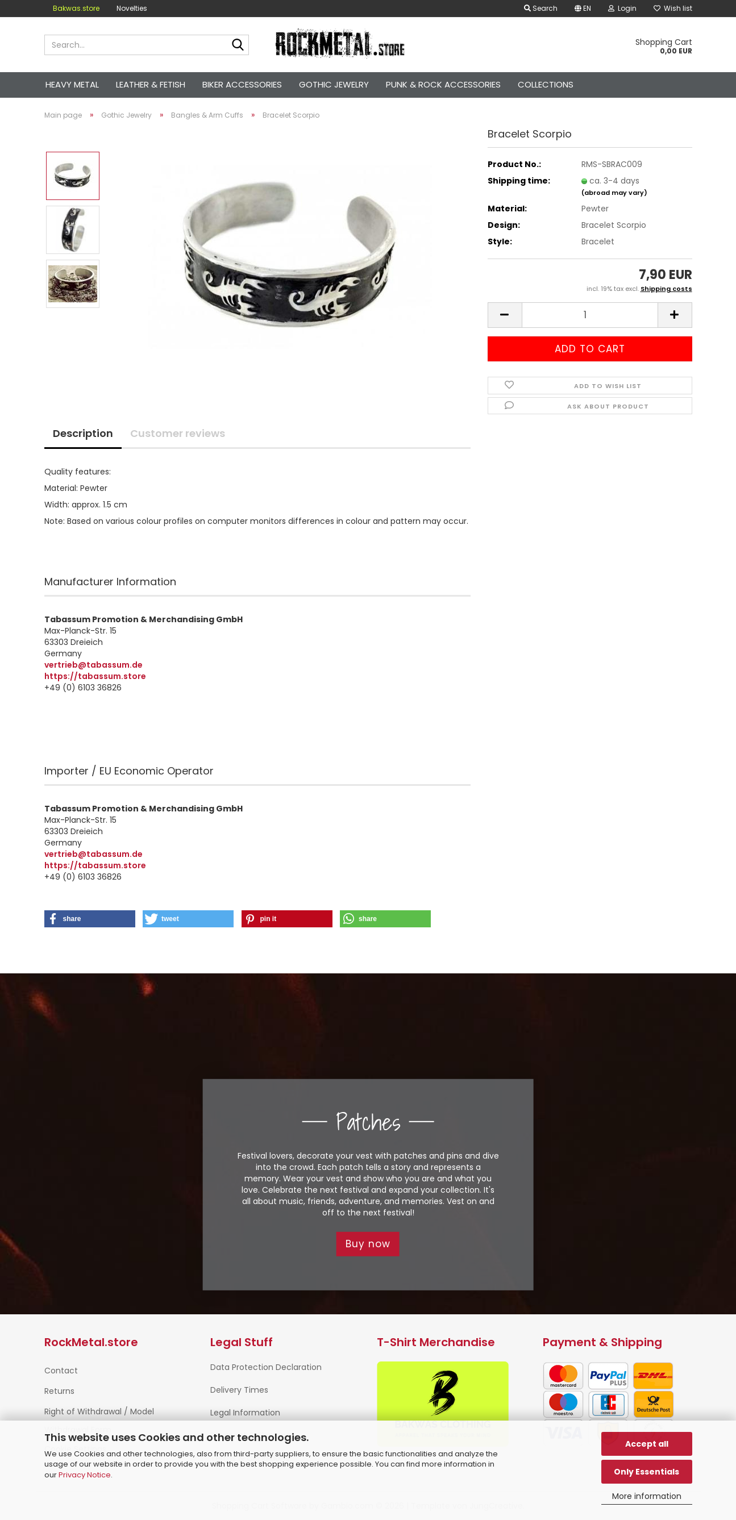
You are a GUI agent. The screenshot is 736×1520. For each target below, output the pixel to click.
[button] (583, 8)
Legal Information (245, 1412)
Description (83, 433)
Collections (545, 84)
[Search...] (238, 45)
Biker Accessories (242, 84)
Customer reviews (177, 433)
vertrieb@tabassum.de (93, 665)
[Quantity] (590, 315)
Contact (61, 1370)
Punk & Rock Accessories (443, 84)
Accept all (646, 1444)
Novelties (132, 8)
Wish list (673, 8)
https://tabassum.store (95, 676)
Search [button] (541, 8)
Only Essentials (646, 1471)
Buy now (368, 1244)
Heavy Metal (72, 84)
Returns (59, 1391)
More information (646, 1496)
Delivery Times (239, 1390)
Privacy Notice (85, 1474)
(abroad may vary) (614, 192)
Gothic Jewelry (334, 84)
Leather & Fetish (150, 84)
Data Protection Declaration (266, 1367)
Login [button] (622, 8)
